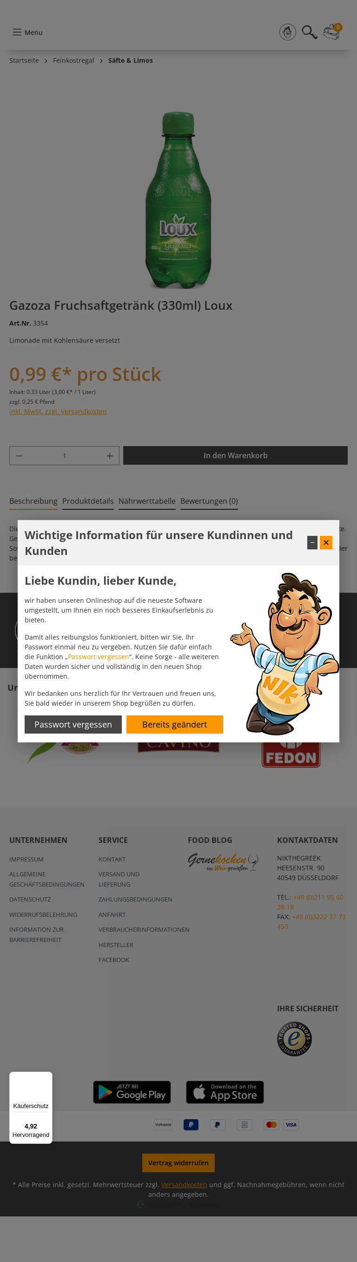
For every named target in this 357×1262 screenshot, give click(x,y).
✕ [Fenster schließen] (326, 542)
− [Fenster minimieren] (312, 542)
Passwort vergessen (98, 656)
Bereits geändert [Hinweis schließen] (174, 724)
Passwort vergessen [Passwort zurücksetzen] (73, 724)
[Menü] (47, 1077)
